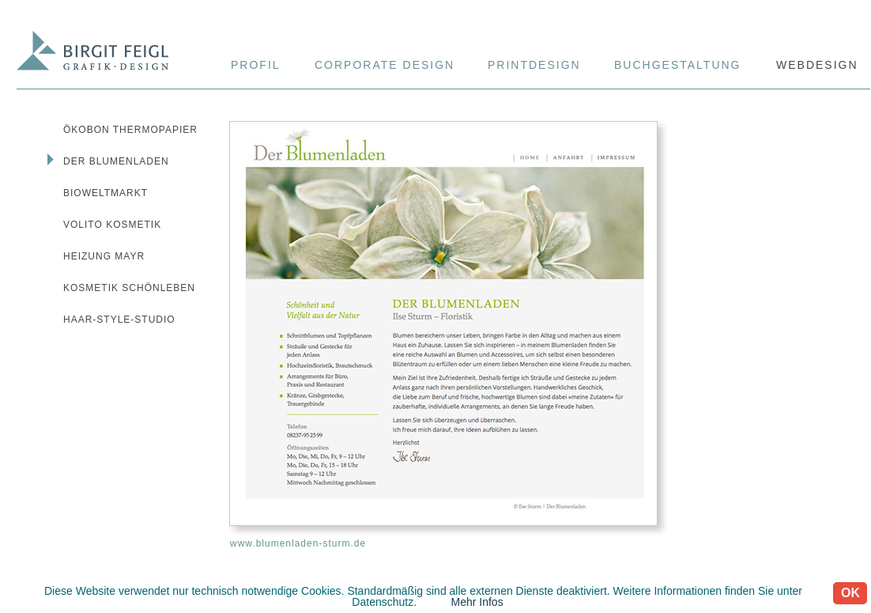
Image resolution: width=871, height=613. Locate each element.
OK (850, 593)
